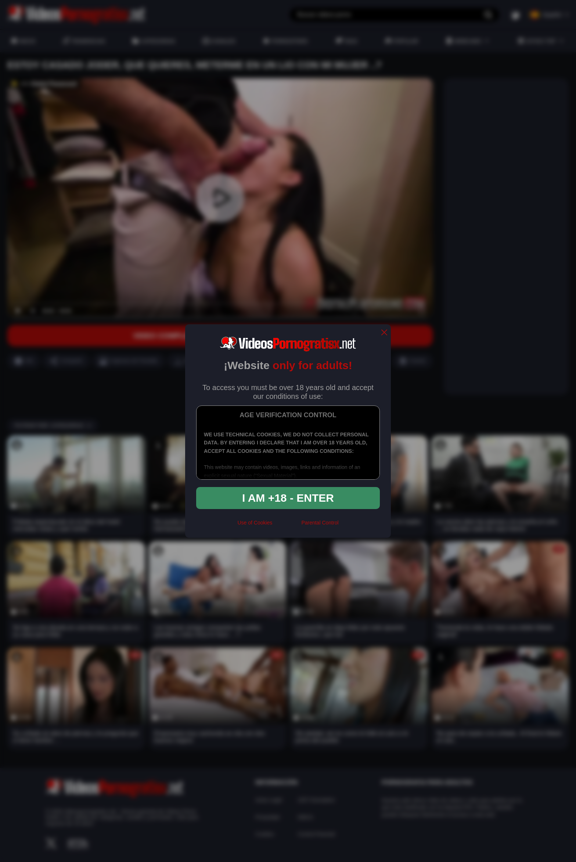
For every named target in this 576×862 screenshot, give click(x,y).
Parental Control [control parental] (319, 523)
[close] (384, 332)
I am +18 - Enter (288, 498)
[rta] (287, 526)
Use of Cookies (254, 523)
